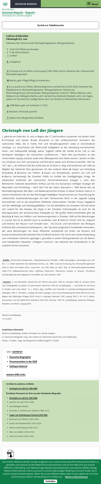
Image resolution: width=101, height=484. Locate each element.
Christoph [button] (9, 140)
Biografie (30, 12)
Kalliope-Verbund (18, 366)
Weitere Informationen (76, 476)
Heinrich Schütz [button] (68, 220)
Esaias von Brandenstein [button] (57, 172)
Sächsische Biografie (12, 12)
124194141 (17, 351)
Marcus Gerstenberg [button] (14, 176)
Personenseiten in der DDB (23, 361)
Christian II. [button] (55, 165)
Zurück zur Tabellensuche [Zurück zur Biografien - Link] (50, 25)
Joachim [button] (45, 140)
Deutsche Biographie (20, 356)
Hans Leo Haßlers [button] (23, 216)
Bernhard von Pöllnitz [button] (28, 172)
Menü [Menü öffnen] (95, 4)
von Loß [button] (82, 151)
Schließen (50, 481)
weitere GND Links (15, 374)
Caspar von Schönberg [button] (83, 169)
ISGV (5, 4)
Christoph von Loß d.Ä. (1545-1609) (23, 388)
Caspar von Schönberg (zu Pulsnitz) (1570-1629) (28, 415)
